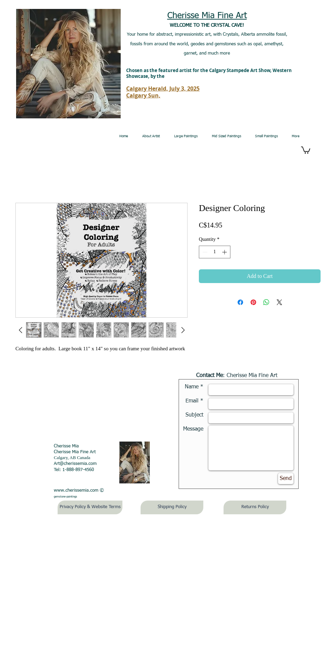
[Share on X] (279, 302)
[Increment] (225, 252)
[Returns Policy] (255, 507)
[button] (305, 150)
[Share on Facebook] (240, 302)
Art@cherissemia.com (75, 463)
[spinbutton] (214, 252)
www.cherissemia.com (76, 490)
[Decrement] (204, 252)
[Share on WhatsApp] (266, 302)
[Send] (285, 478)
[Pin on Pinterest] (253, 302)
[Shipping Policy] (172, 507)
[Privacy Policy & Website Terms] (90, 507)
